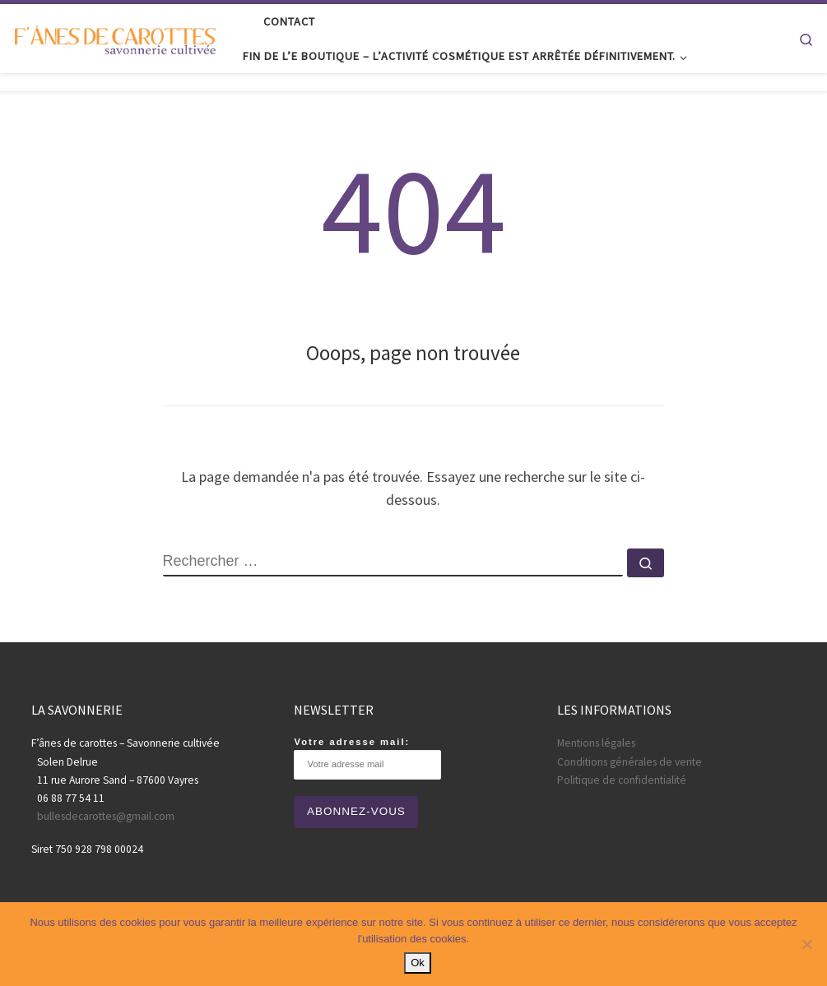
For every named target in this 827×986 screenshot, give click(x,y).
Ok (418, 962)
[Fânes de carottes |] (115, 38)
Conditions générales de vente (629, 762)
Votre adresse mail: (367, 758)
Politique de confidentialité (621, 780)
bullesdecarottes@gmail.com (105, 816)
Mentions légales (596, 743)
